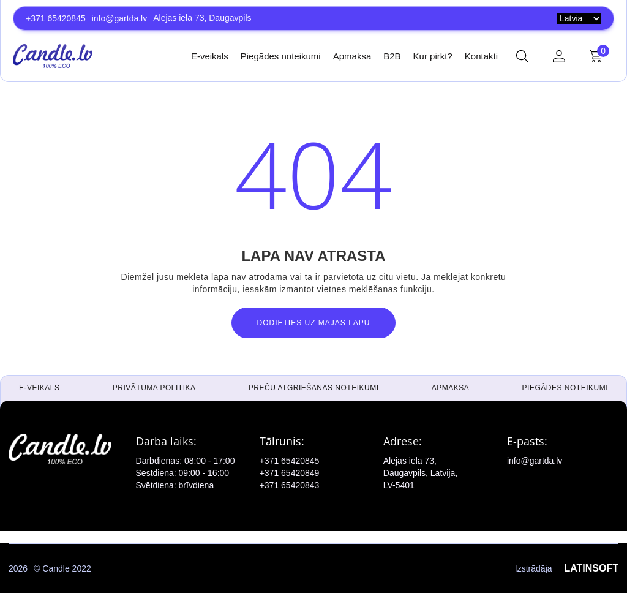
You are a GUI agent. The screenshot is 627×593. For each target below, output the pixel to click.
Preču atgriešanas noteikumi (314, 387)
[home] (52, 55)
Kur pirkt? (432, 56)
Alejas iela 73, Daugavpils (202, 18)
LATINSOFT (591, 568)
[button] (522, 56)
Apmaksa (352, 56)
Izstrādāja (566, 568)
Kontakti (481, 56)
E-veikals (209, 56)
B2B (391, 56)
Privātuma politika (154, 387)
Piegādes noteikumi (281, 56)
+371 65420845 (56, 18)
